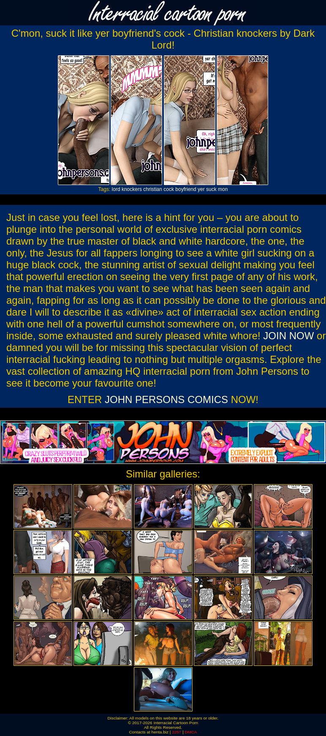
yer (201, 189)
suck (211, 189)
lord (116, 189)
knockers (132, 189)
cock (168, 189)
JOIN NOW (288, 335)
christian (152, 189)
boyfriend (185, 189)
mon (223, 189)
